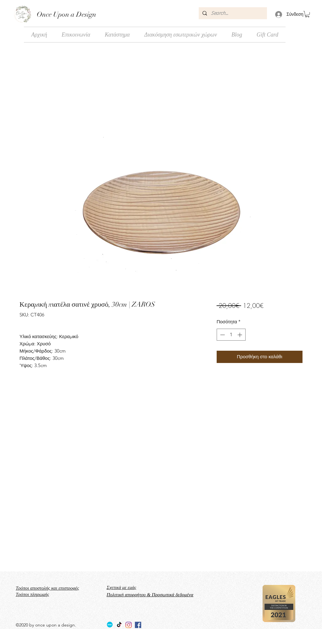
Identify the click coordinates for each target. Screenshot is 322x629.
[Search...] (232, 13)
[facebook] (138, 625)
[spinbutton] (231, 335)
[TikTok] (119, 625)
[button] (307, 14)
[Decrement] (222, 335)
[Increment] (240, 335)
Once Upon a (56, 14)
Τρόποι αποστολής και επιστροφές (47, 588)
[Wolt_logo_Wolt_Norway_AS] (110, 625)
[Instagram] (128, 625)
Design (85, 14)
